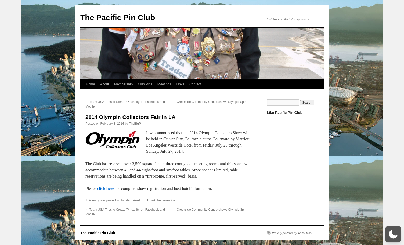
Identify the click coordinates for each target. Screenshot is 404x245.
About (104, 84)
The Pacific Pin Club (117, 17)
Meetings (164, 84)
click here (105, 188)
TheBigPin (136, 123)
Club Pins (145, 84)
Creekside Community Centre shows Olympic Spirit (214, 102)
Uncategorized (130, 200)
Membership (123, 84)
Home (90, 84)
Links (180, 84)
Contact (195, 84)
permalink (168, 200)
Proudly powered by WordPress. (292, 233)
